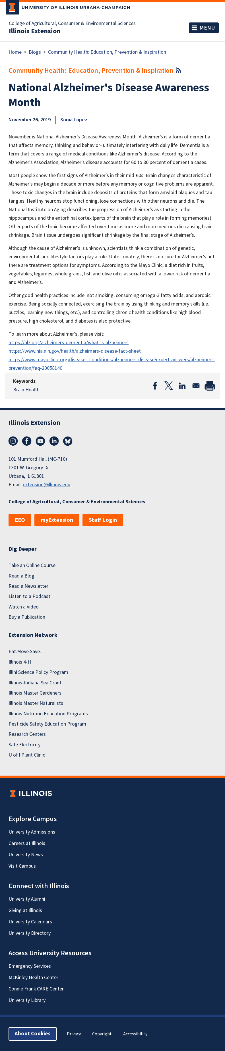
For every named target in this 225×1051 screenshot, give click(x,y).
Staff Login (103, 520)
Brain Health (26, 389)
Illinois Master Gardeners (35, 693)
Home (15, 52)
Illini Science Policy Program (38, 672)
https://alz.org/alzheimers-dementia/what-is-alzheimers (69, 342)
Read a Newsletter (28, 586)
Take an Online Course (32, 565)
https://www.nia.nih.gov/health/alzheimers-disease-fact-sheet (75, 351)
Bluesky (67, 441)
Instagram (13, 441)
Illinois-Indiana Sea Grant (35, 682)
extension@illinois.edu (46, 484)
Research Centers (27, 734)
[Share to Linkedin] (182, 385)
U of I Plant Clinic (27, 755)
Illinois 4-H (20, 662)
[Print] (209, 385)
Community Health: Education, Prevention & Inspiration (107, 52)
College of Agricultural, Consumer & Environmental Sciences (72, 23)
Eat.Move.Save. (25, 651)
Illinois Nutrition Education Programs (48, 713)
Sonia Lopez (73, 119)
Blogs (35, 52)
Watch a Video (24, 606)
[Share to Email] (196, 385)
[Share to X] (168, 385)
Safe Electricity (24, 744)
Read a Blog (21, 575)
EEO (20, 520)
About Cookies (33, 1034)
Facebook (26, 441)
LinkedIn (54, 441)
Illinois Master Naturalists (36, 703)
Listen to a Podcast (29, 596)
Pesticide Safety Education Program (47, 724)
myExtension (57, 520)
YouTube (40, 441)
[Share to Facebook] (155, 385)
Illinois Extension (35, 31)
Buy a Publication (27, 617)
